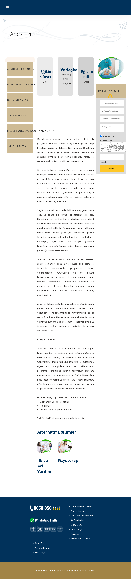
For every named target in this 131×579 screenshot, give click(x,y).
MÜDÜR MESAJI (20, 146)
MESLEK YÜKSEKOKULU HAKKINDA (20, 131)
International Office (80, 538)
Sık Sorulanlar (77, 520)
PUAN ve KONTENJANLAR (20, 84)
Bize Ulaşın (40, 552)
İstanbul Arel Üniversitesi (81, 570)
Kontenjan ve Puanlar (81, 506)
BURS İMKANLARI (20, 100)
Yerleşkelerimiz (42, 547)
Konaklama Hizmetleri (81, 515)
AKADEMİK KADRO (20, 69)
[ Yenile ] (104, 162)
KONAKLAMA (20, 115)
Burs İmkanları (77, 511)
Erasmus (74, 534)
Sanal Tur (39, 543)
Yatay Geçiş (76, 529)
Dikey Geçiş (76, 524)
